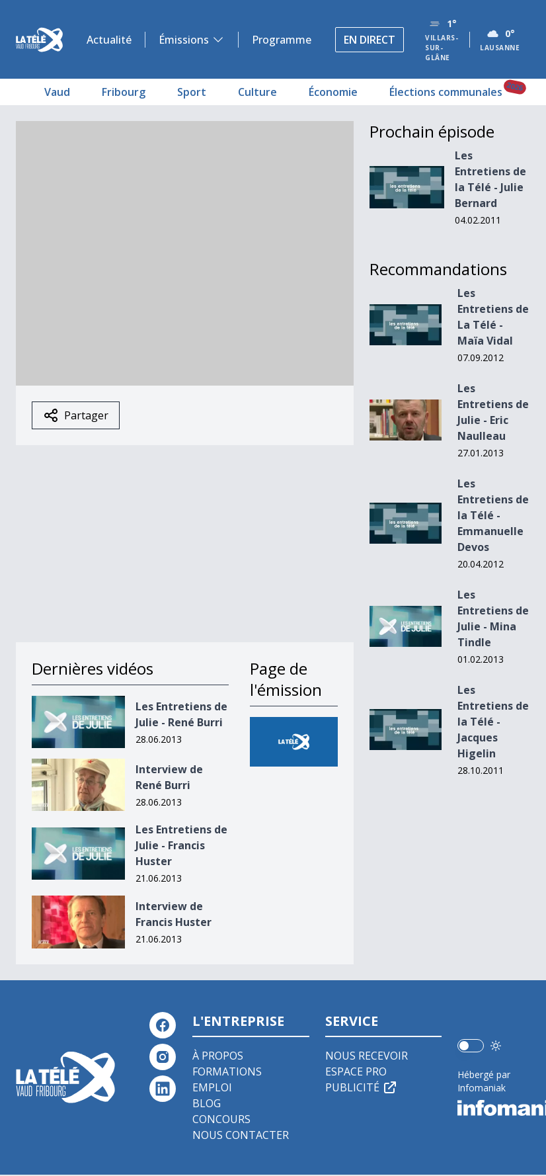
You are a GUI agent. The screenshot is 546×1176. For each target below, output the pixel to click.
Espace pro (356, 1071)
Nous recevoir (366, 1055)
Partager (75, 415)
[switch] (470, 1045)
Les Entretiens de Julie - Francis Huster (181, 845)
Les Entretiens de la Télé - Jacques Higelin (493, 722)
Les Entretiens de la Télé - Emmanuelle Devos (493, 515)
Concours (221, 1119)
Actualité (109, 39)
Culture (257, 92)
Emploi (212, 1087)
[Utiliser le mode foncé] (495, 1045)
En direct (369, 39)
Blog (206, 1103)
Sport (191, 92)
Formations (227, 1071)
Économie (333, 92)
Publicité (361, 1087)
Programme (281, 39)
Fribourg (123, 92)
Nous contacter (240, 1135)
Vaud (57, 92)
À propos (217, 1055)
